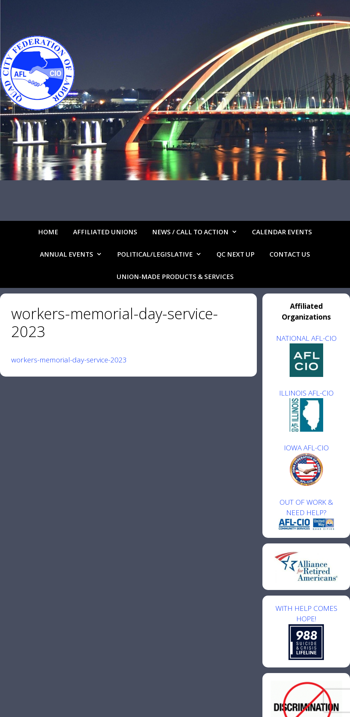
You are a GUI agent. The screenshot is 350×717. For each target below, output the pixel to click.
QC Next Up (236, 254)
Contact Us (289, 254)
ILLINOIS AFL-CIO (306, 393)
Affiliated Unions (105, 232)
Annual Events (75, 254)
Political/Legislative (163, 254)
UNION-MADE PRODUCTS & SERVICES (175, 276)
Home (48, 232)
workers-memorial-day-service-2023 (69, 360)
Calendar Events (282, 232)
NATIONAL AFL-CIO (306, 338)
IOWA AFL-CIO (306, 448)
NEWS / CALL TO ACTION (198, 232)
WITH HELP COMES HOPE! (306, 631)
